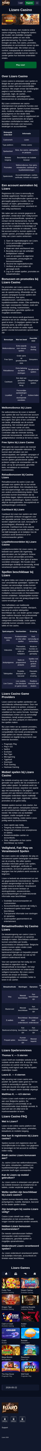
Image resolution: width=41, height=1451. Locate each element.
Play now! (20, 65)
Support (5, 1427)
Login (21, 3)
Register (29, 3)
